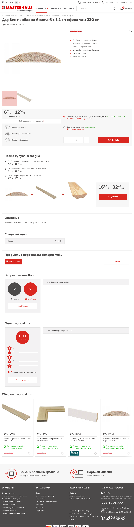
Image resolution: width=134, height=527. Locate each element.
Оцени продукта (22, 380)
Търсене (117, 261)
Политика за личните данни (14, 496)
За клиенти (8, 488)
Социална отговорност (46, 502)
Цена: (13, 261)
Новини (72, 493)
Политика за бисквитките (13, 513)
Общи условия (8, 493)
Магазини (69, 9)
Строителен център (45, 496)
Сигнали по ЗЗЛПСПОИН (80, 499)
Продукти (41, 9)
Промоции (55, 9)
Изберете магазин (75, 129)
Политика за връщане (11, 502)
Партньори (41, 510)
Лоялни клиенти (9, 505)
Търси (114, 8)
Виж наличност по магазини (31, 121)
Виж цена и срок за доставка (79, 118)
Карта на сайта (76, 496)
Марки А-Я (40, 499)
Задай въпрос (23, 306)
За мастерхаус (43, 488)
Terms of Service (91, 516)
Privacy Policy (75, 516)
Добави (114, 197)
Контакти (40, 507)
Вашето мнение (9, 510)
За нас (38, 493)
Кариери (39, 505)
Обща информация (79, 488)
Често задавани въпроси (13, 507)
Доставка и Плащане (11, 499)
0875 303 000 (113, 502)
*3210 (107, 493)
